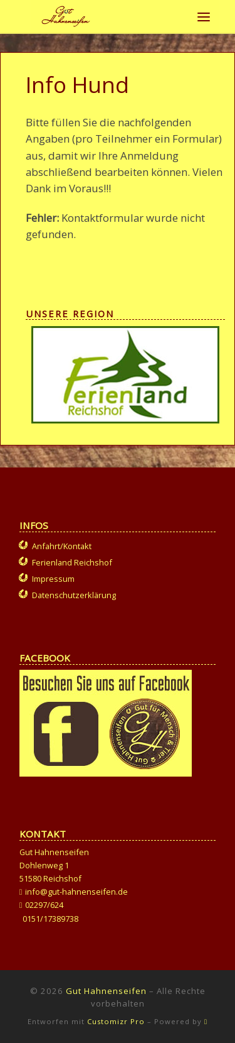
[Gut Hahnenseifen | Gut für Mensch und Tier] (66, 15)
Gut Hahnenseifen (106, 991)
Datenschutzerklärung (74, 595)
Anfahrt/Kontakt (61, 546)
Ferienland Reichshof (72, 562)
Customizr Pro (116, 1021)
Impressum (53, 578)
